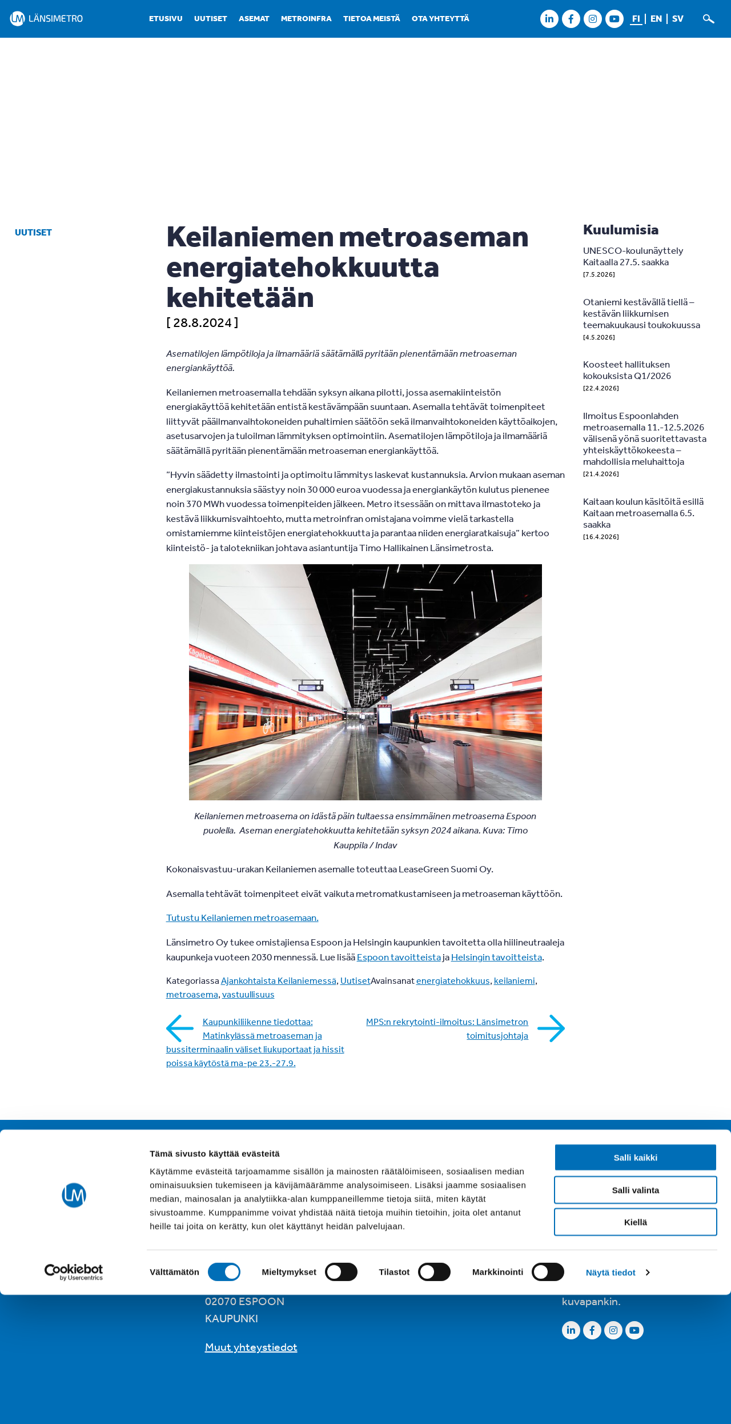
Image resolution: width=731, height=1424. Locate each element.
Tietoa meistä (371, 18)
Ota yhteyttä (440, 18)
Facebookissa (595, 1220)
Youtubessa (591, 1255)
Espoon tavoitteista (399, 957)
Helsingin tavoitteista (496, 957)
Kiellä (635, 1351)
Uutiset (210, 18)
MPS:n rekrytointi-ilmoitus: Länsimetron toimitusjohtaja (447, 1028)
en (656, 18)
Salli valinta (636, 1319)
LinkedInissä (592, 1237)
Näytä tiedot (611, 1401)
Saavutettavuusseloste (441, 1185)
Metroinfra (306, 18)
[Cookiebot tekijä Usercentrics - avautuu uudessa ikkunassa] (74, 1401)
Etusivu (166, 18)
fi (636, 18)
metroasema (192, 994)
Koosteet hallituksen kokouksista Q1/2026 (627, 369)
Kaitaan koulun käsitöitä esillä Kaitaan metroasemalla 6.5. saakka (643, 512)
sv (678, 18)
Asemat (254, 18)
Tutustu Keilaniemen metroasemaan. (242, 917)
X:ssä (643, 1237)
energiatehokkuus (453, 980)
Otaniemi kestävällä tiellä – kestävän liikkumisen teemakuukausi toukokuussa (641, 313)
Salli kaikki (636, 1286)
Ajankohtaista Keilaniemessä (278, 980)
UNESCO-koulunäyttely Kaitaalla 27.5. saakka (633, 256)
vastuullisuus (248, 994)
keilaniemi (514, 980)
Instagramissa (667, 1220)
